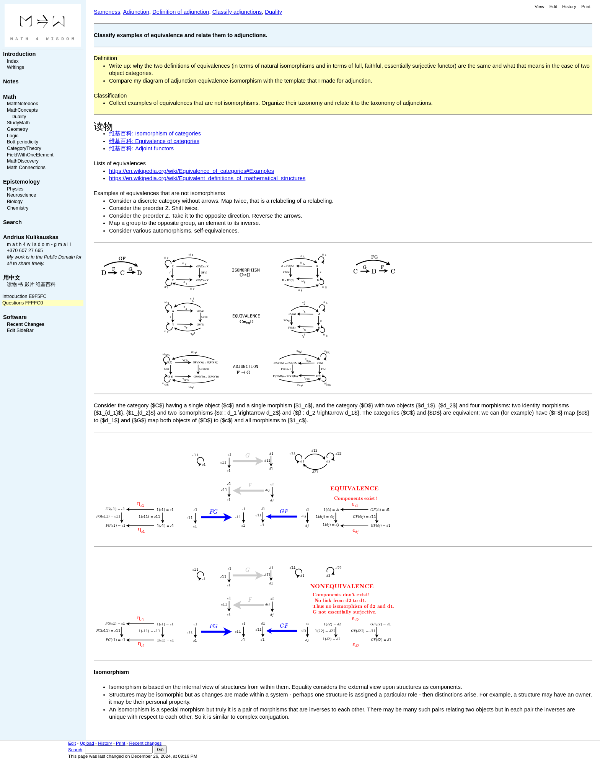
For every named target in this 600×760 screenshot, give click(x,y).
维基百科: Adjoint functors (141, 148)
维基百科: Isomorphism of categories (155, 133)
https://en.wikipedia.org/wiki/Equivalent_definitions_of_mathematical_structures (207, 178)
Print (585, 6)
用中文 (11, 278)
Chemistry (17, 208)
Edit (553, 6)
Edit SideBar (20, 330)
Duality (18, 116)
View (539, 6)
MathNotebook (22, 103)
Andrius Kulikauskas (31, 237)
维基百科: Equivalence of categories (154, 141)
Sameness (107, 12)
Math (9, 97)
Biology (15, 201)
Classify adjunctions (237, 12)
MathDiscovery (23, 161)
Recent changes (145, 742)
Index (13, 61)
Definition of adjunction (180, 12)
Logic (12, 135)
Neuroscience (21, 195)
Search (12, 222)
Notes (11, 81)
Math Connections (26, 167)
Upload (87, 742)
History (569, 6)
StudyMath (18, 122)
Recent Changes (25, 324)
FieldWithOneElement (30, 155)
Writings (15, 67)
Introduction (19, 54)
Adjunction (136, 12)
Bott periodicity (22, 142)
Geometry (17, 129)
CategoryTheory (24, 148)
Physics (15, 189)
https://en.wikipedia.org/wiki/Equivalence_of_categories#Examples (191, 171)
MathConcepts (22, 110)
